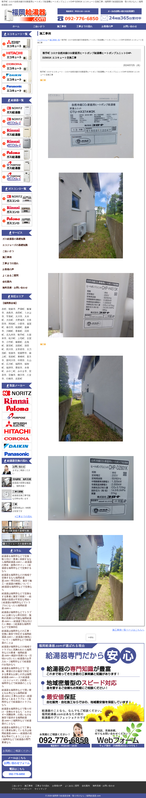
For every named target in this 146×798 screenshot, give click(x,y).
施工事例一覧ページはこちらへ (128, 630)
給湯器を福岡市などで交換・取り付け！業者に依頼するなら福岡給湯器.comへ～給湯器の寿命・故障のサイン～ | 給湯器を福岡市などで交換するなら (17, 563)
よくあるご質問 (10, 275)
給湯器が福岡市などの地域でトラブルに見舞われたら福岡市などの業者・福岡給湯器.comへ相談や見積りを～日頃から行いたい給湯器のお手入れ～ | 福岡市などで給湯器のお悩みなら (17, 655)
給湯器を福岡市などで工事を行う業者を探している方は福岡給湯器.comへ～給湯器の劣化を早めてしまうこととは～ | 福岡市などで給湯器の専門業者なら (17, 735)
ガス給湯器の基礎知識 (13, 239)
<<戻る (91, 637)
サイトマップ (40, 789)
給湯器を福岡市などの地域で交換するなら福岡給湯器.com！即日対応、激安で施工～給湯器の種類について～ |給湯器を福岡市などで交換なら (17, 582)
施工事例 (61, 26)
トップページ (42, 40)
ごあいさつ (38, 26)
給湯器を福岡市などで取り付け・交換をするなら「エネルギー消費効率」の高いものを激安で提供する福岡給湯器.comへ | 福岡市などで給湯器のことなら (16, 716)
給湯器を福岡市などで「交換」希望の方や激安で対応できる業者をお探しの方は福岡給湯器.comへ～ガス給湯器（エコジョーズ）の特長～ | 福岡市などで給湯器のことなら (16, 677)
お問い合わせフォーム (17, 763)
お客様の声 (107, 26)
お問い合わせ (130, 26)
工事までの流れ (84, 26)
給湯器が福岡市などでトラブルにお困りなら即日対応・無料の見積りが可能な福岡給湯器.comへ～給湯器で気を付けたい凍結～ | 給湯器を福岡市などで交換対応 (17, 619)
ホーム (16, 26)
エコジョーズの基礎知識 (15, 245)
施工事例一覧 (55, 40)
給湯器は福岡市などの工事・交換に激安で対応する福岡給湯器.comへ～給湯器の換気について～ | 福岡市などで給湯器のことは (17, 637)
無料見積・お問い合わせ (15, 287)
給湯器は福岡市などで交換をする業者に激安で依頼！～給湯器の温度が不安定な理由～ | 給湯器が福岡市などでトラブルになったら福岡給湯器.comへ (16, 601)
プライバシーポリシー (22, 789)
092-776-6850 (17, 774)
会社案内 (7, 281)
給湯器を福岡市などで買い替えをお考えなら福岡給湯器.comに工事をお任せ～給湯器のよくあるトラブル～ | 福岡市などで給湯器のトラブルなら (17, 697)
